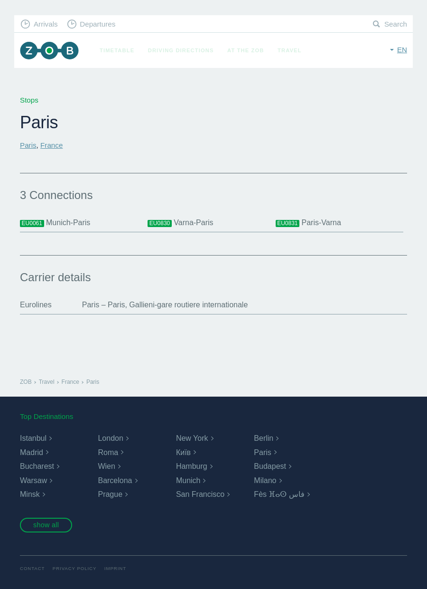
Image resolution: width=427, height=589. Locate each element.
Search (395, 24)
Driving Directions (181, 50)
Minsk (30, 494)
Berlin (263, 438)
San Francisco (200, 494)
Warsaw (33, 480)
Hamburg (191, 466)
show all (46, 525)
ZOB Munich (49, 50)
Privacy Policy (75, 568)
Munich (188, 480)
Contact (32, 568)
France (51, 145)
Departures (97, 24)
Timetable (117, 50)
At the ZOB (245, 50)
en (402, 50)
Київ (183, 452)
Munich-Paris (55, 222)
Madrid (31, 452)
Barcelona (115, 480)
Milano (265, 480)
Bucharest (37, 466)
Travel (290, 50)
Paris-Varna (308, 222)
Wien (106, 466)
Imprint (115, 568)
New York (192, 438)
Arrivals (46, 24)
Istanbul (33, 438)
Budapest (270, 466)
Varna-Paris (180, 222)
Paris (28, 145)
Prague (110, 494)
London (110, 438)
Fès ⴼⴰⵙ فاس (279, 494)
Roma (108, 452)
